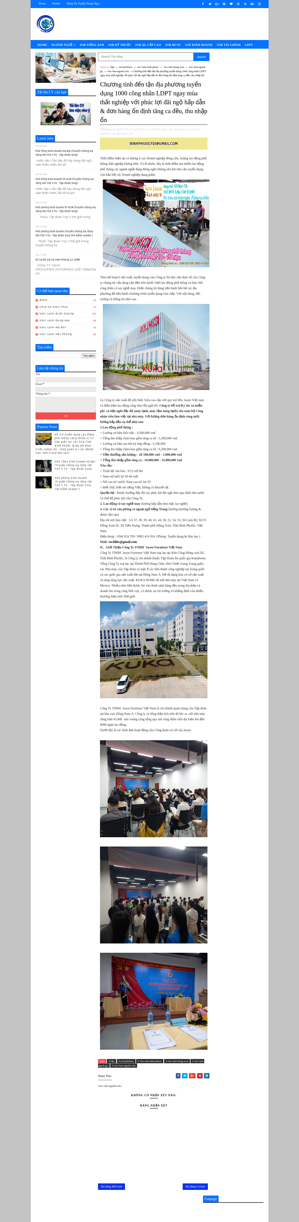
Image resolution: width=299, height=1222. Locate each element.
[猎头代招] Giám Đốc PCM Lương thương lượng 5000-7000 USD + (241, 446)
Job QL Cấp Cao (148, 45)
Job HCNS (173, 45)
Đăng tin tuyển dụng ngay (83, 3)
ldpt (112, 67)
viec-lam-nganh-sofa (125, 71)
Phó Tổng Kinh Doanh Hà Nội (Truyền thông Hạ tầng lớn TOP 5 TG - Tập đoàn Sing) (75, 466)
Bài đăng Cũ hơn (187, 1197)
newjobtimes (125, 67)
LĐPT (249, 45)
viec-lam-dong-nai (55, 321)
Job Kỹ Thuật (119, 45)
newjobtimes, (138, 133)
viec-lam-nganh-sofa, (127, 138)
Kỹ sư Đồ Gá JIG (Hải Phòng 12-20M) (58, 260)
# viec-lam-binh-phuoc (150, 1071)
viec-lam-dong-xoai (174, 67)
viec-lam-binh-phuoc (148, 67)
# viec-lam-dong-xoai (177, 1071)
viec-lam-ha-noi (53, 328)
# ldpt (111, 1071)
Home (42, 3)
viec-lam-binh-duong (57, 314)
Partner (56, 3)
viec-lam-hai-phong (56, 335)
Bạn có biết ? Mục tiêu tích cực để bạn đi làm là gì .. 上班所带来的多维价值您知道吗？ (242, 486)
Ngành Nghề (62, 45)
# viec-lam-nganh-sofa (128, 1075)
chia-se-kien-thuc (54, 307)
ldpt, (128, 133)
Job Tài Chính (229, 45)
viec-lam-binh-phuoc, (157, 133)
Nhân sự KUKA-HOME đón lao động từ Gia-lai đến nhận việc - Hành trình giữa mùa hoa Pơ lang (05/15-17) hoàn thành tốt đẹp (233, 467)
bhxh (43, 300)
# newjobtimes (126, 1071)
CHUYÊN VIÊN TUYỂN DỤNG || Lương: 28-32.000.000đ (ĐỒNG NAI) (241, 430)
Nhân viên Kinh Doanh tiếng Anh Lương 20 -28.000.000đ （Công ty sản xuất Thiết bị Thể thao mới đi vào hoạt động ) (232, 411)
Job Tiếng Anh (92, 45)
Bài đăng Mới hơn (111, 1197)
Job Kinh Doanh (199, 45)
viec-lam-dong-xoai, (179, 133)
